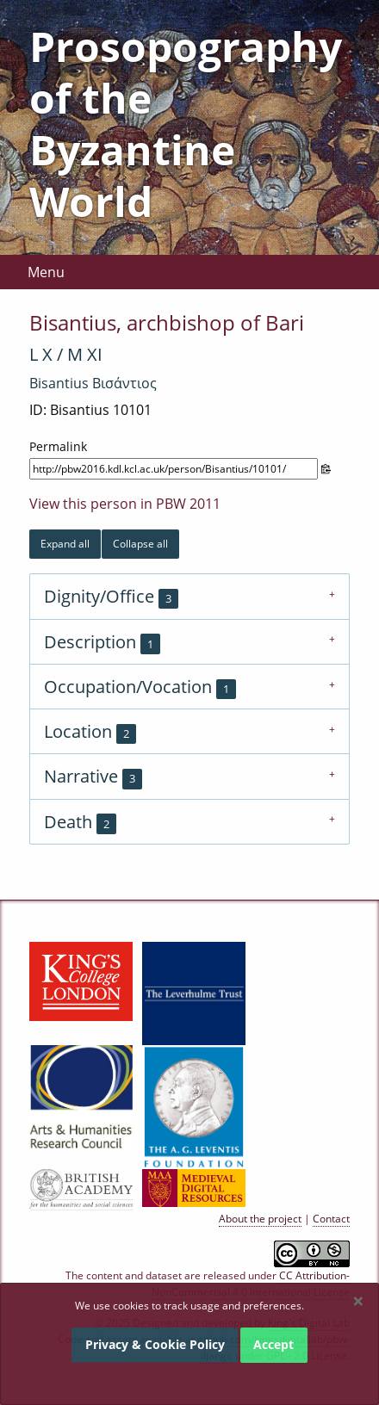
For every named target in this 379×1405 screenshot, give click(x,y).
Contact (331, 1218)
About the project (260, 1218)
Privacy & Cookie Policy (155, 1344)
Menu (46, 272)
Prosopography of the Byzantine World (185, 123)
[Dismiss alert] (358, 1300)
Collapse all (140, 543)
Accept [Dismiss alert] (273, 1344)
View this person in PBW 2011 (125, 503)
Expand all (65, 543)
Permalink (58, 446)
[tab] (189, 595)
